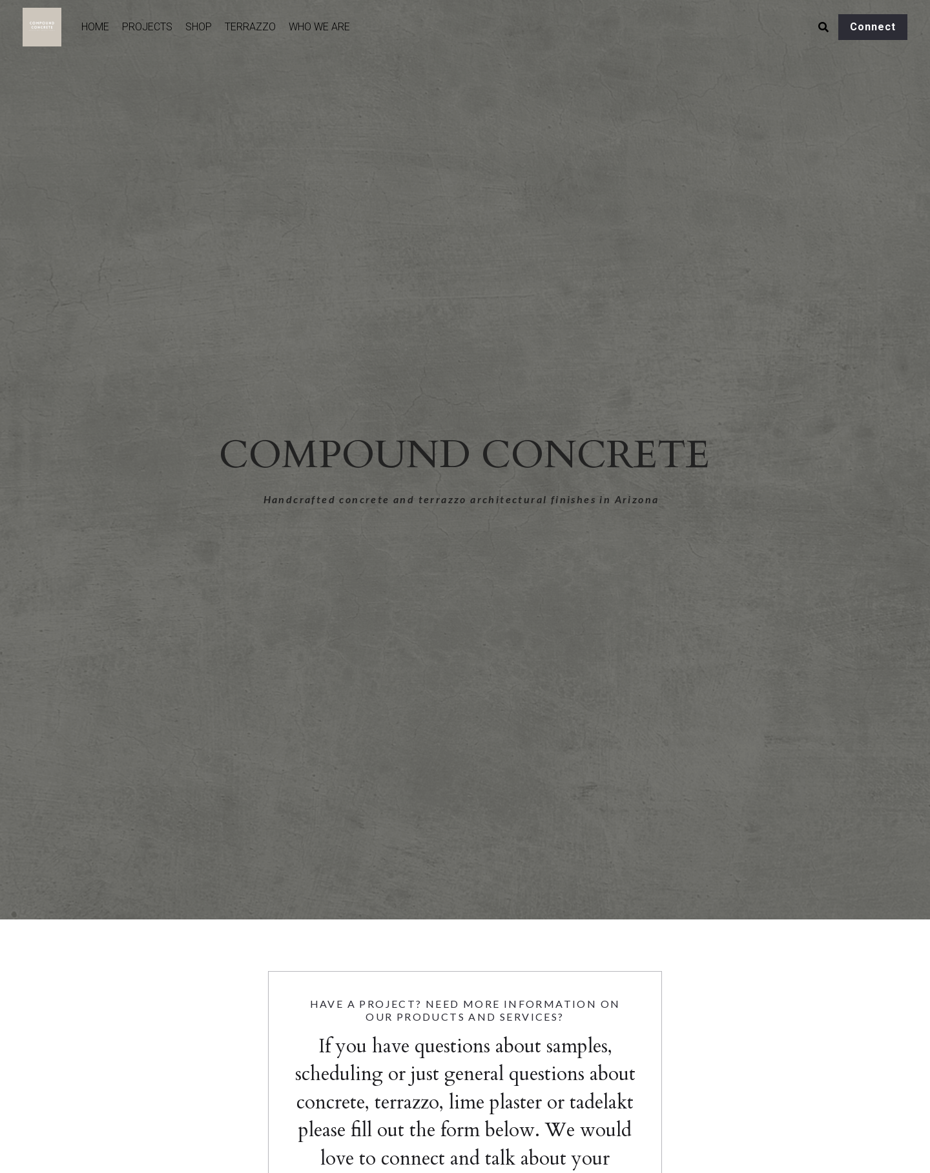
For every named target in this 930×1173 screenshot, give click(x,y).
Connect (873, 27)
